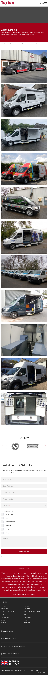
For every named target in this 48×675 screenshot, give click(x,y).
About (3, 620)
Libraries (8, 525)
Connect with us (10, 639)
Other (7, 533)
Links (5, 602)
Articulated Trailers (7, 612)
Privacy (26, 671)
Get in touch (8, 631)
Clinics (7, 529)
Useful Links (18, 671)
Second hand (10, 521)
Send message (24, 551)
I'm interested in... (7, 511)
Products (12, 44)
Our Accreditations (11, 654)
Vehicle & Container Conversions (25, 44)
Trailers (26, 606)
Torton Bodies (4, 44)
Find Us (37, 671)
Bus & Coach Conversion (32, 612)
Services (3, 606)
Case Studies (28, 617)
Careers (3, 623)
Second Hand (5, 617)
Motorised (4, 609)
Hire (6, 518)
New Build (9, 514)
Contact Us (28, 623)
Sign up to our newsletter (14, 646)
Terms (31, 671)
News (25, 620)
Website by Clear (42, 673)
